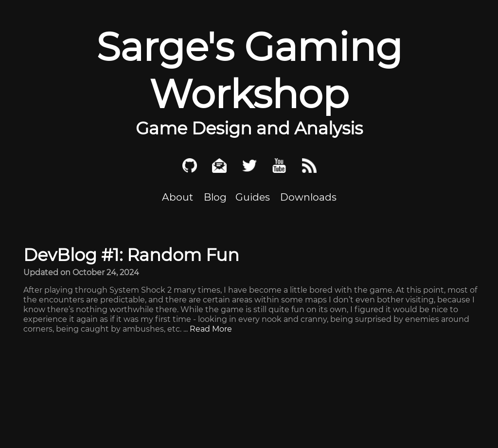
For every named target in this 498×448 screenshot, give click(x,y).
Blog (215, 197)
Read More (211, 329)
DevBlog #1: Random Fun (131, 254)
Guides (252, 197)
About (177, 197)
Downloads (308, 197)
